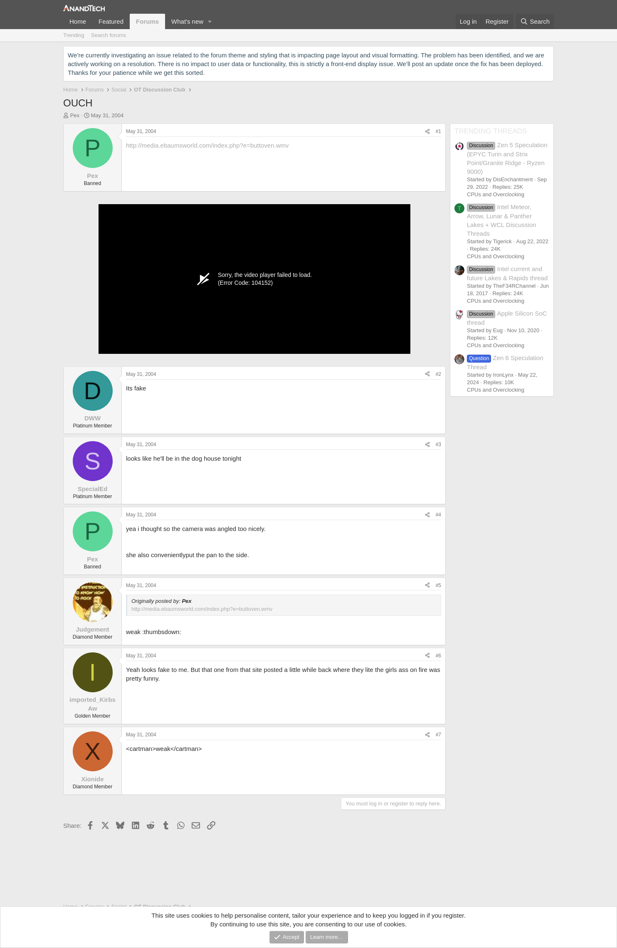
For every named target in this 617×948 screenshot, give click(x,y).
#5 (438, 585)
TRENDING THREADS (490, 131)
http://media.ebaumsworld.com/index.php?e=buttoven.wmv (207, 145)
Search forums (108, 35)
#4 (438, 515)
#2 (438, 374)
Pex (74, 115)
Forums (147, 21)
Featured (111, 21)
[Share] (427, 131)
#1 (438, 131)
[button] (210, 21)
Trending (73, 35)
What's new (187, 21)
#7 (438, 735)
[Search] (535, 21)
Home (77, 21)
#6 (438, 656)
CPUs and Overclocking (495, 194)
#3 (438, 444)
